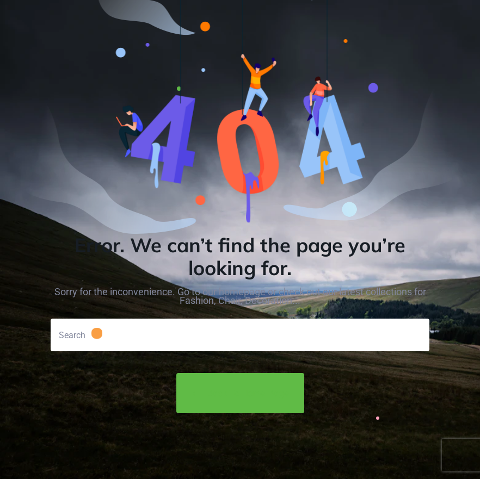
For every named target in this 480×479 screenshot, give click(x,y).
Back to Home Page (240, 393)
